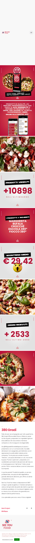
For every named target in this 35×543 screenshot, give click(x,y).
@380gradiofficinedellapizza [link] (13, 446)
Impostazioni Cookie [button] (7, 539)
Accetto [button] (17, 539)
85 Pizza (5, 511)
